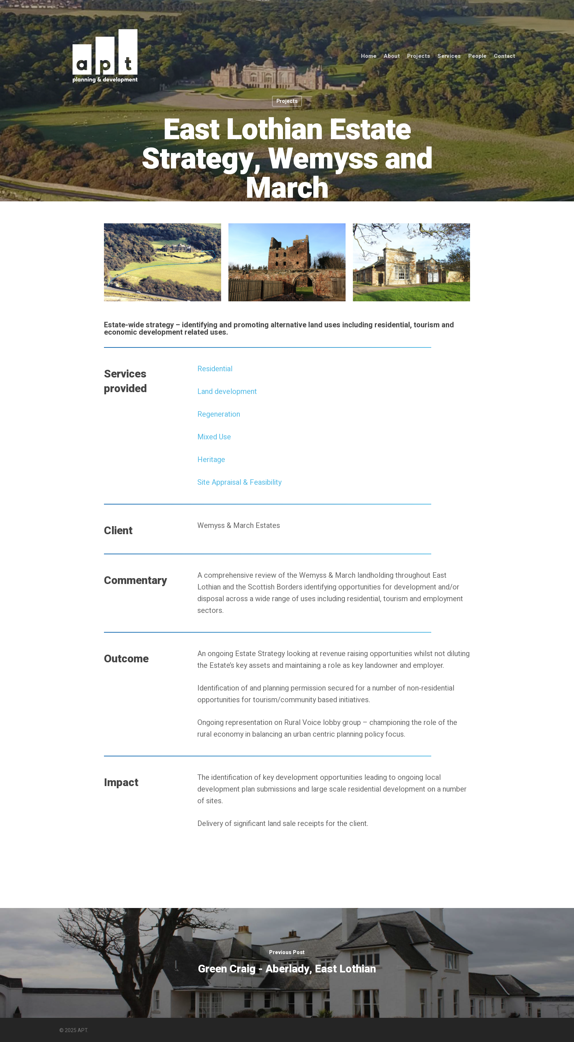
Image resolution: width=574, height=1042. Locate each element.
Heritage (211, 459)
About (392, 56)
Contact (504, 56)
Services (449, 56)
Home (368, 56)
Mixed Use (214, 437)
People (477, 56)
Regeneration (218, 414)
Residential (214, 369)
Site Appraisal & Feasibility (239, 482)
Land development (227, 391)
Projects (418, 56)
